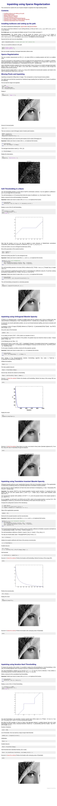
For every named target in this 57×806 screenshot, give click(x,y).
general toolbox (33, 26)
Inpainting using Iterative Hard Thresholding (14, 20)
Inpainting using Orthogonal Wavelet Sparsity (14, 18)
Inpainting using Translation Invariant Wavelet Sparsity (17, 19)
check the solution (11, 387)
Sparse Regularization (9, 14)
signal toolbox (24, 26)
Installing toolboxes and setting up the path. (14, 13)
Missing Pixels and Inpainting (11, 15)
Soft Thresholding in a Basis (10, 17)
